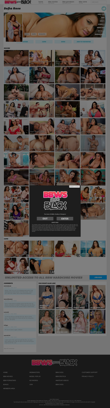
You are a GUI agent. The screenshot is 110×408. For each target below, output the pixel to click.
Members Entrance (74, 186)
